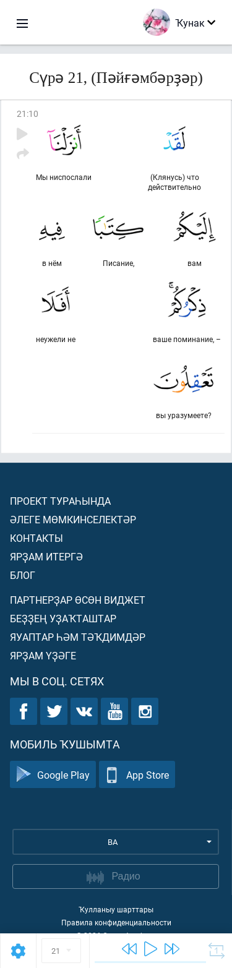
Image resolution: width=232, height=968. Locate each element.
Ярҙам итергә (46, 556)
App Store (137, 774)
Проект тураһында (60, 500)
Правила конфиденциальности (116, 922)
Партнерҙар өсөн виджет (77, 599)
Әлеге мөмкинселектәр (73, 519)
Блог (22, 574)
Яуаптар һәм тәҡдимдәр (77, 636)
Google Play (53, 774)
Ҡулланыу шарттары (116, 909)
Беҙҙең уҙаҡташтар (63, 618)
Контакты (36, 537)
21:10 (27, 113)
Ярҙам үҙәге (43, 655)
